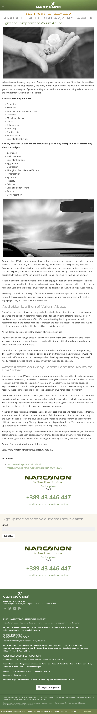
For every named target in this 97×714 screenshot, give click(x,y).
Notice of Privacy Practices (85, 697)
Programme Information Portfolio (35, 664)
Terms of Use (70, 697)
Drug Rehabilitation (31, 630)
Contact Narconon (78, 664)
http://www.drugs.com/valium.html (24, 464)
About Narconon (10, 645)
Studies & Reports (71, 648)
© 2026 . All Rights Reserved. (20, 697)
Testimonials (14, 630)
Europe (34, 679)
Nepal (71, 679)
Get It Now (8, 536)
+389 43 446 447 (48, 497)
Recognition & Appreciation (49, 648)
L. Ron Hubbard (23, 651)
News (15, 666)
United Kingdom (46, 679)
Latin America (61, 679)
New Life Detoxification (62, 627)
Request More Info (60, 664)
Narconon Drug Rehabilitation (16, 627)
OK (79, 711)
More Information (10, 664)
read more (87, 711)
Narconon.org (9, 679)
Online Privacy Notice (46, 697)
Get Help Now (49, 486)
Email (5, 524)
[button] (48, 689)
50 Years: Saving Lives (43, 645)
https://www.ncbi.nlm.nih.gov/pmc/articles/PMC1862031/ (34, 467)
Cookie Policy (59, 697)
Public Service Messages (30, 666)
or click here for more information (48, 504)
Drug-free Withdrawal (40, 627)
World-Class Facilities (63, 645)
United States (23, 679)
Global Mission (25, 645)
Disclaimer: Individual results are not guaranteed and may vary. (25, 699)
